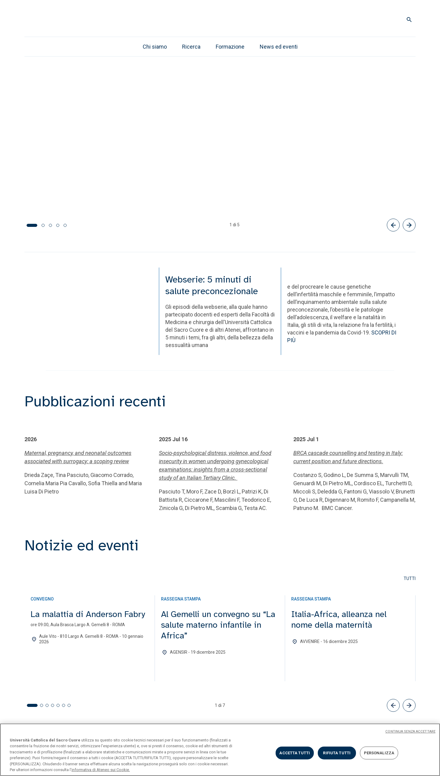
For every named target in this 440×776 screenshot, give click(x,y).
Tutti (410, 577)
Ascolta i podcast (107, 189)
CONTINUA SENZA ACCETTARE (410, 732)
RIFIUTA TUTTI (336, 753)
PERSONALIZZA (379, 753)
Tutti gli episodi (49, 189)
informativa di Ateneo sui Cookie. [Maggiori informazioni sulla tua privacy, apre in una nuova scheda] (101, 769)
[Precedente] (393, 224)
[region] (220, 749)
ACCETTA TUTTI (294, 753)
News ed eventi (279, 46)
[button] (393, 704)
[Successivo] (409, 224)
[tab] (28, 224)
